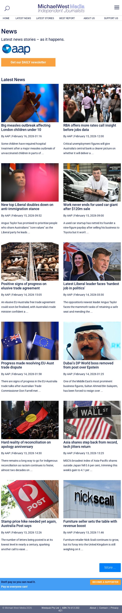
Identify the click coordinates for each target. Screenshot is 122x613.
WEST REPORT (67, 18)
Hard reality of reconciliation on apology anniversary (26, 444)
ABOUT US (89, 18)
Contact (103, 608)
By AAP (5, 136)
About (93, 608)
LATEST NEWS (23, 18)
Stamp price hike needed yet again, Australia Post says (28, 523)
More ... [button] (110, 567)
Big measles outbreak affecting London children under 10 (25, 127)
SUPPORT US (111, 18)
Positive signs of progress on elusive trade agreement (23, 286)
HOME (6, 18)
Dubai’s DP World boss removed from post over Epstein (88, 365)
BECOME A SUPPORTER (105, 582)
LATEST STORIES (45, 18)
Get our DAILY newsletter (28, 62)
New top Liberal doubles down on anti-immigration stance (27, 207)
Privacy (114, 608)
